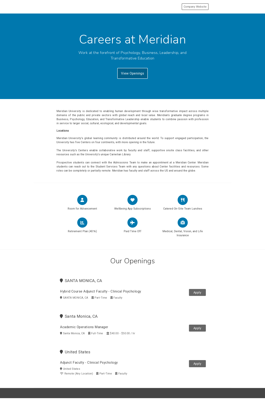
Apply (197, 292)
